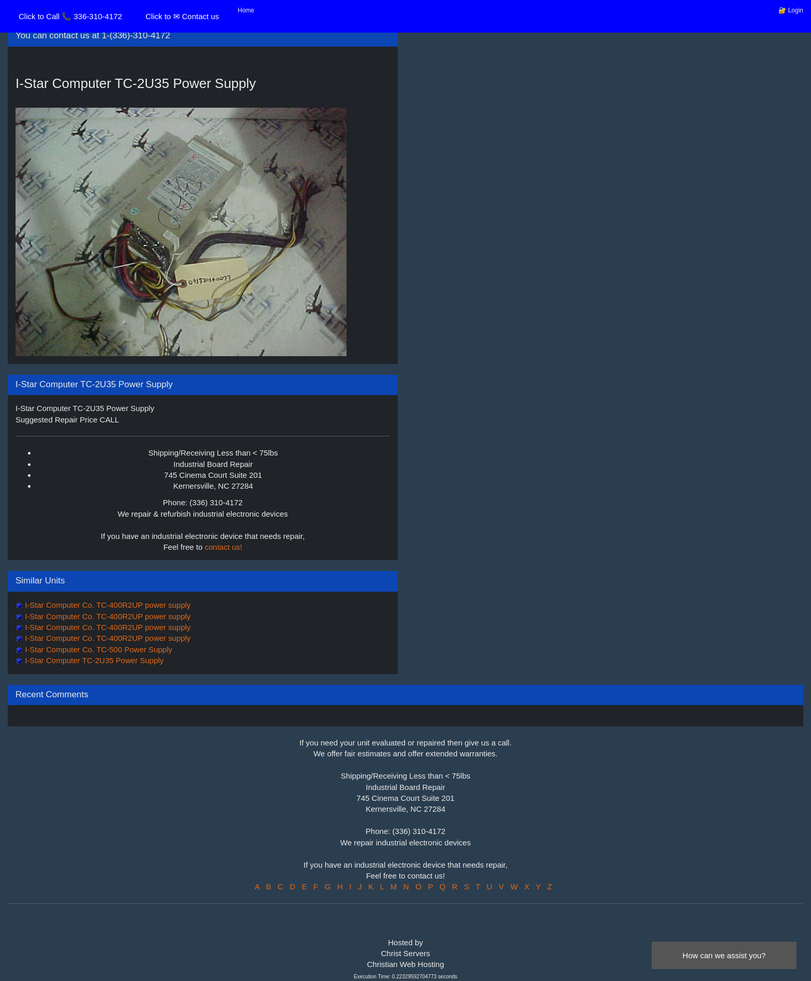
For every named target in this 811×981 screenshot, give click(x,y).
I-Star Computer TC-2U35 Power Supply (93, 660)
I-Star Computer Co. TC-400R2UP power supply (107, 605)
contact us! (224, 547)
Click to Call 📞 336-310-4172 (70, 16)
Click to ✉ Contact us (182, 16)
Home (246, 10)
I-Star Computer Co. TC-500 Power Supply (97, 649)
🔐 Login (790, 10)
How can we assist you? (724, 955)
